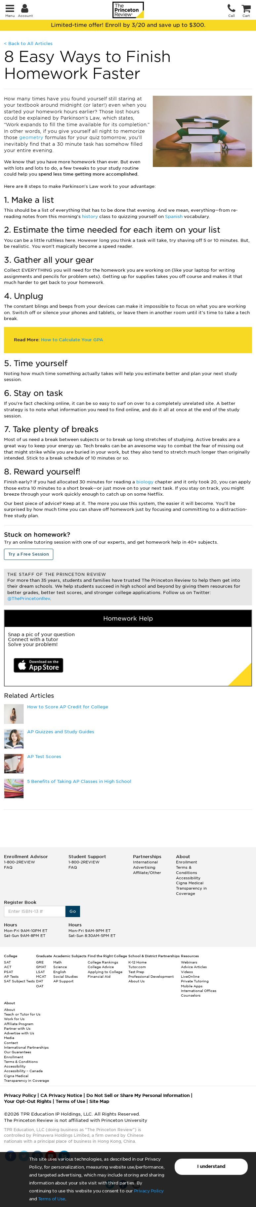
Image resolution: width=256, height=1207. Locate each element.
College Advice (101, 967)
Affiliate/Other (147, 872)
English (59, 972)
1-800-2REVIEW (19, 862)
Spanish (174, 216)
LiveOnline (190, 976)
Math (57, 962)
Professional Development (151, 976)
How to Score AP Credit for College (67, 706)
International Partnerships (26, 1047)
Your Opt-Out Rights (27, 1101)
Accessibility (188, 878)
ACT (8, 967)
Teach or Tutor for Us (22, 1014)
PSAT (8, 972)
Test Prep (136, 972)
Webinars (189, 962)
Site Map (99, 1101)
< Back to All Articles (28, 43)
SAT (7, 962)
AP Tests (11, 976)
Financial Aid (99, 976)
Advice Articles (194, 967)
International (145, 862)
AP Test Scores (44, 756)
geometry (32, 137)
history (90, 216)
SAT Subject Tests (19, 981)
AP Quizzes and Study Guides (60, 731)
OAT (40, 986)
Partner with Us (17, 1028)
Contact (11, 1043)
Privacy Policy (149, 1190)
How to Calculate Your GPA (72, 339)
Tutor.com (137, 967)
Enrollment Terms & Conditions (186, 867)
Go (72, 911)
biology (145, 481)
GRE (40, 962)
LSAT (40, 972)
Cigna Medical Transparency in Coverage (191, 888)
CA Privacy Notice (61, 1095)
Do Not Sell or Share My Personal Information (138, 1095)
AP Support (63, 981)
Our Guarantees (17, 1052)
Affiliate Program (18, 1024)
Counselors (190, 995)
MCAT (41, 976)
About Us (136, 981)
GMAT (41, 967)
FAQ (8, 867)
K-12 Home (137, 962)
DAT (39, 981)
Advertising (144, 867)
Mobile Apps (191, 986)
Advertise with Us (19, 1033)
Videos (187, 972)
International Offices (198, 991)
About (9, 1010)
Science (60, 967)
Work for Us (14, 1019)
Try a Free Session (28, 554)
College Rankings (103, 962)
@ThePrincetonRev (28, 598)
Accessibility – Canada (23, 1071)
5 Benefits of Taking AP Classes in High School (79, 781)
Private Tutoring (195, 981)
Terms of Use (51, 1198)
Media (9, 1038)
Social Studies (65, 976)
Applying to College (105, 972)
